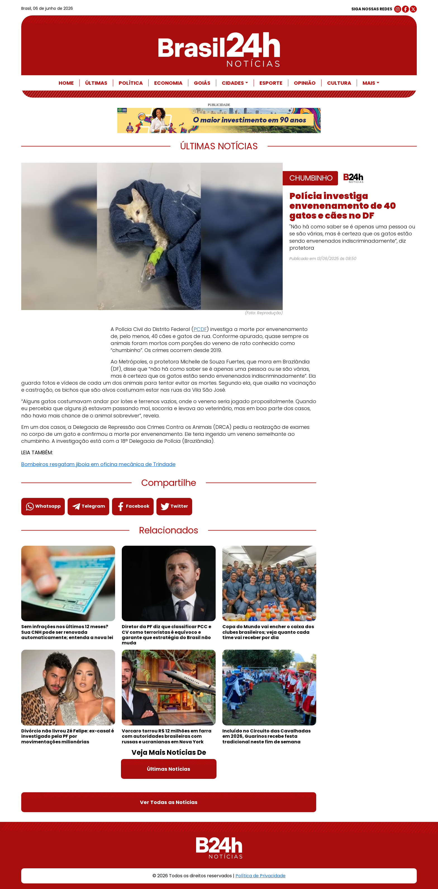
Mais (369, 82)
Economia (168, 82)
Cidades (233, 82)
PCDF (200, 329)
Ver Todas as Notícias (168, 802)
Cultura (339, 82)
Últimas (96, 82)
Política (131, 82)
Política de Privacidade (260, 876)
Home (66, 82)
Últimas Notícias (168, 768)
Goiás (202, 82)
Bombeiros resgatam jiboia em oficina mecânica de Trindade (98, 464)
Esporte (271, 82)
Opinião (305, 82)
